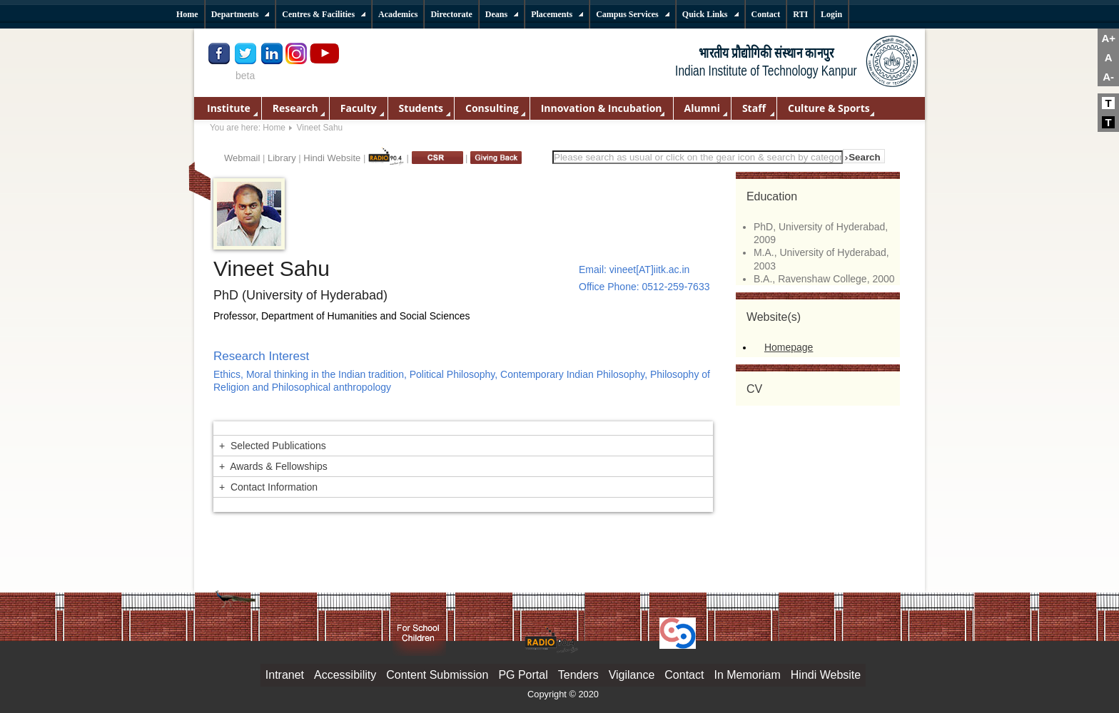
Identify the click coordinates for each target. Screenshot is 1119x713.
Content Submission (437, 675)
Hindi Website (331, 158)
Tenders (578, 675)
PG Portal (522, 675)
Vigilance (632, 675)
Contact (684, 675)
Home (274, 128)
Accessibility (345, 675)
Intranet (284, 675)
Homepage (789, 347)
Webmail (242, 158)
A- (1108, 77)
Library (282, 158)
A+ (1108, 38)
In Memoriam (747, 675)
